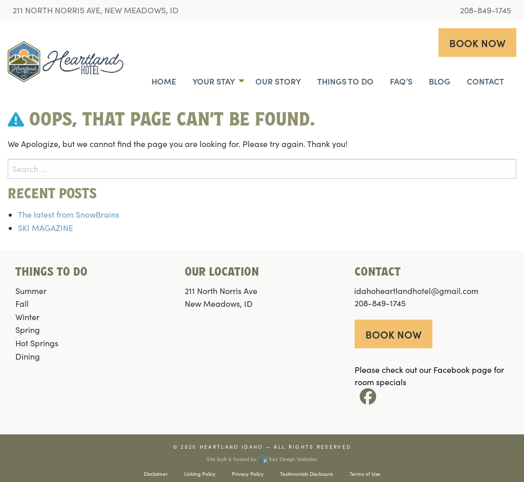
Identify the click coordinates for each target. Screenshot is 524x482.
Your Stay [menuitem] (213, 81)
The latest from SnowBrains (68, 214)
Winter (27, 316)
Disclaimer (156, 473)
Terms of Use (365, 473)
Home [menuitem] (163, 81)
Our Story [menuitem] (278, 81)
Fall (22, 303)
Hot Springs (36, 343)
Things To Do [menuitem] (345, 81)
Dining (27, 356)
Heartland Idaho (232, 446)
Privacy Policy (248, 473)
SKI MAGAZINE (45, 227)
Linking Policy (199, 473)
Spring (27, 329)
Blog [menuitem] (439, 81)
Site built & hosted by (262, 459)
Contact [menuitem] (485, 81)
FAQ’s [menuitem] (401, 81)
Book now (477, 42)
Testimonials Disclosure (306, 473)
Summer (31, 290)
